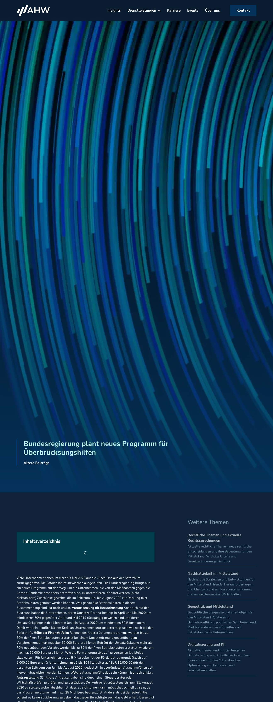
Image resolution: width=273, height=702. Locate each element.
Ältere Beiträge (37, 462)
